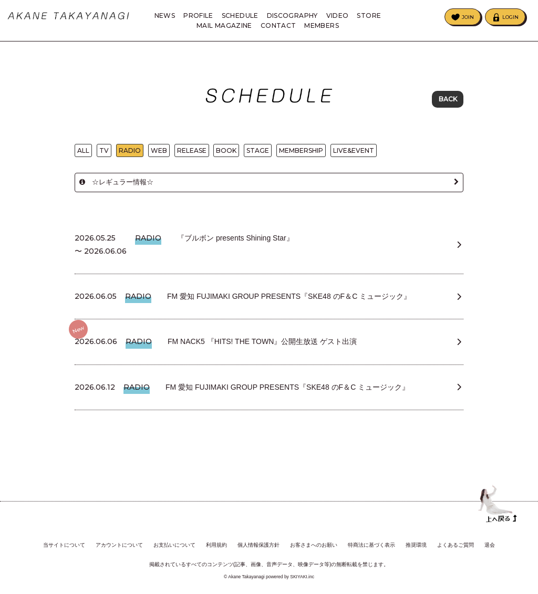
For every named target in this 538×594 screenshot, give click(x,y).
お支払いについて (174, 543)
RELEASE (191, 152)
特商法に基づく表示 (371, 543)
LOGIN (510, 17)
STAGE (257, 152)
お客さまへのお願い (313, 543)
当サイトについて (64, 543)
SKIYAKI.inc (302, 575)
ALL (83, 152)
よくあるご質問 (455, 543)
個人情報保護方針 (258, 543)
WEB (159, 152)
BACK (448, 99)
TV (104, 152)
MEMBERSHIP (301, 152)
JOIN (468, 17)
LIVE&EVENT (353, 152)
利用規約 (216, 543)
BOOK (226, 152)
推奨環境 (416, 543)
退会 (489, 543)
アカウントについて (119, 543)
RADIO (130, 152)
